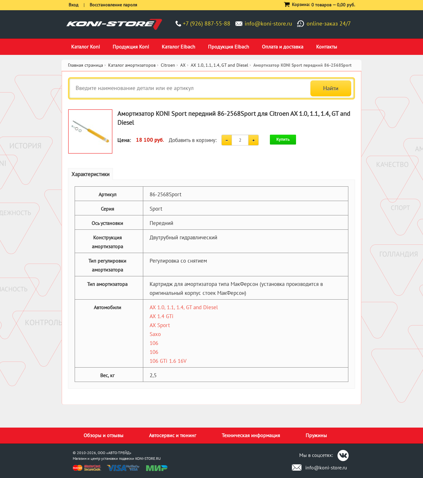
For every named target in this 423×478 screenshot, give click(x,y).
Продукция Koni (131, 46)
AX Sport (160, 325)
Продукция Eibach (228, 46)
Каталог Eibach (178, 46)
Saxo (155, 334)
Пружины (316, 435)
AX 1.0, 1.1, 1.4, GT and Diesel (184, 307)
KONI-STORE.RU (148, 458)
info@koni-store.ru (268, 23)
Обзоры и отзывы (103, 435)
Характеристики (90, 174)
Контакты (326, 46)
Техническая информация (251, 435)
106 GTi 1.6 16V (168, 360)
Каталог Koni (85, 46)
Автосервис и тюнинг (172, 435)
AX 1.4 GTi (162, 316)
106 (154, 343)
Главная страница (85, 65)
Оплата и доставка (282, 46)
